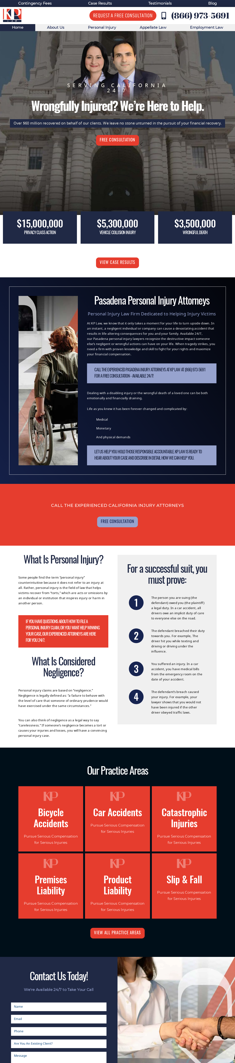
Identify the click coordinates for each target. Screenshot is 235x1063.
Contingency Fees (35, 3)
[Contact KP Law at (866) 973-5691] (163, 15)
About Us (55, 27)
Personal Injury (102, 27)
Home (17, 27)
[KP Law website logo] (12, 15)
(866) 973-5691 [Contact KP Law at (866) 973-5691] (200, 15)
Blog (212, 3)
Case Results (100, 3)
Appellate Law (153, 27)
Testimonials (160, 3)
